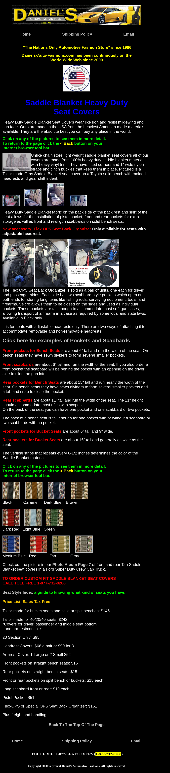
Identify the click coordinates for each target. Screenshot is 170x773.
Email (128, 34)
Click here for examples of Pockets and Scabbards (66, 341)
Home (25, 34)
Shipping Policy (77, 34)
